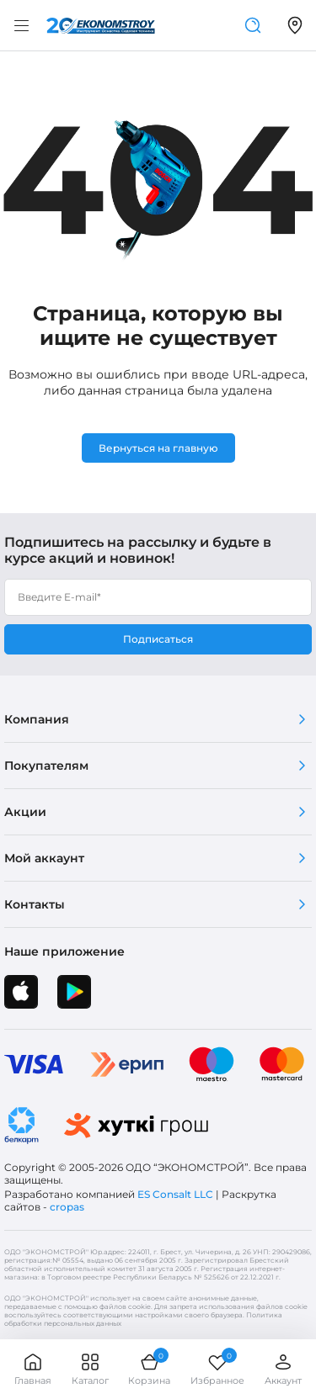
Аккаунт (283, 1369)
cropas (67, 1206)
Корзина (149, 1369)
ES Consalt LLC (175, 1194)
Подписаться (158, 639)
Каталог (90, 1369)
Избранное (217, 1369)
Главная (32, 1369)
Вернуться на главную (158, 448)
